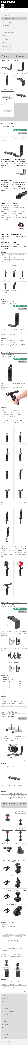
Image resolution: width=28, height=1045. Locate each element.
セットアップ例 (6, 49)
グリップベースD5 (5, 60)
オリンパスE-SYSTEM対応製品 (8, 1011)
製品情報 (7, 9)
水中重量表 (4, 1021)
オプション (5, 39)
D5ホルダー (17, 60)
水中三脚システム (7, 46)
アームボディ (6, 15)
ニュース (3, 1027)
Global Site (25, 1044)
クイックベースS (15, 546)
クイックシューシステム (8, 32)
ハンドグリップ (4, 73)
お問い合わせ (10, 1044)
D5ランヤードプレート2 (6, 104)
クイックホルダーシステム (9, 29)
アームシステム (14, 9)
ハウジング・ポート (5, 1014)
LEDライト (4, 1001)
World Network (18, 1044)
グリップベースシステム (8, 18)
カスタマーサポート (6, 1034)
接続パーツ (5, 35)
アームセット (6, 42)
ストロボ (3, 995)
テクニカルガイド (5, 1037)
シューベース (6, 25)
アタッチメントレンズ (6, 998)
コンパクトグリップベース (9, 22)
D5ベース (16, 89)
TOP (5, 1044)
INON (1, 9)
